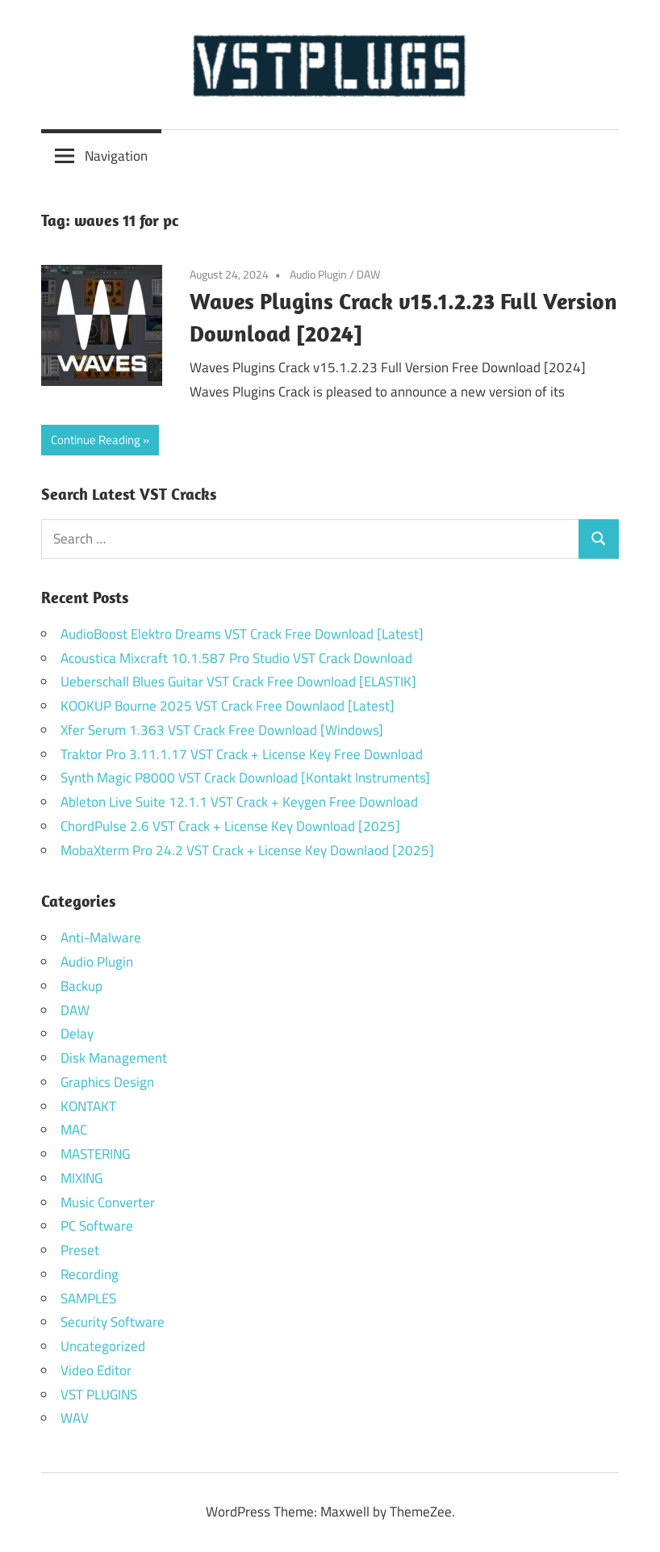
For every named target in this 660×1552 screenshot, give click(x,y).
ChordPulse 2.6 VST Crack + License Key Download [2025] (230, 826)
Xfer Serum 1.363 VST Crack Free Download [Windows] (222, 729)
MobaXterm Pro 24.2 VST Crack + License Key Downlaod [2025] (247, 850)
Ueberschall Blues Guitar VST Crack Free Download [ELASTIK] (238, 681)
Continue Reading (95, 439)
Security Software (113, 1321)
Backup (81, 985)
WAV (75, 1417)
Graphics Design (107, 1082)
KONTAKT (88, 1106)
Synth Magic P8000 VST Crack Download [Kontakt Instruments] (245, 777)
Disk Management (114, 1057)
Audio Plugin (318, 274)
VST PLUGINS (99, 1394)
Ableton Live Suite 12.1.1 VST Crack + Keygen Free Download (239, 801)
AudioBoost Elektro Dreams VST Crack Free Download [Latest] (242, 633)
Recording (90, 1274)
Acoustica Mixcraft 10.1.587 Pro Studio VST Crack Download (236, 658)
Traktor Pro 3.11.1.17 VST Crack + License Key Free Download (242, 754)
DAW (368, 274)
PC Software (97, 1225)
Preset (80, 1250)
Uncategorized (103, 1346)
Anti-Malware (101, 937)
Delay (77, 1033)
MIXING (81, 1178)
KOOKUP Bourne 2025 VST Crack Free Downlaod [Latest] (228, 705)
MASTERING (95, 1153)
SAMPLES (88, 1298)
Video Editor (96, 1370)
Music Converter (108, 1202)
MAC (74, 1129)
